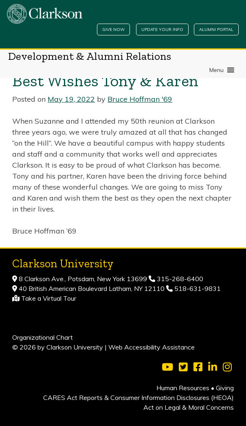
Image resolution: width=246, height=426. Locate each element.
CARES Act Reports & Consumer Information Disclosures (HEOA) (138, 397)
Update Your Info (162, 29)
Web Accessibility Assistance (151, 347)
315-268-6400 (179, 279)
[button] (216, 70)
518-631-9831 (197, 288)
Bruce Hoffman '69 (140, 99)
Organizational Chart (42, 337)
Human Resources (182, 388)
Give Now (113, 29)
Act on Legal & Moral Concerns (188, 407)
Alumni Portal (216, 29)
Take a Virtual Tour (48, 298)
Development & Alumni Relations (89, 56)
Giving (225, 388)
